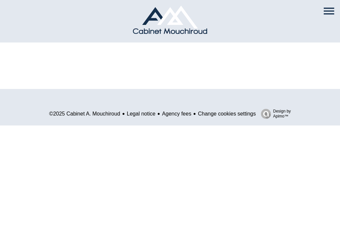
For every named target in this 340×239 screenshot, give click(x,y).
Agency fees (176, 114)
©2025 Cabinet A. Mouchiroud (84, 114)
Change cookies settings (227, 114)
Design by (274, 114)
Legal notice (141, 114)
